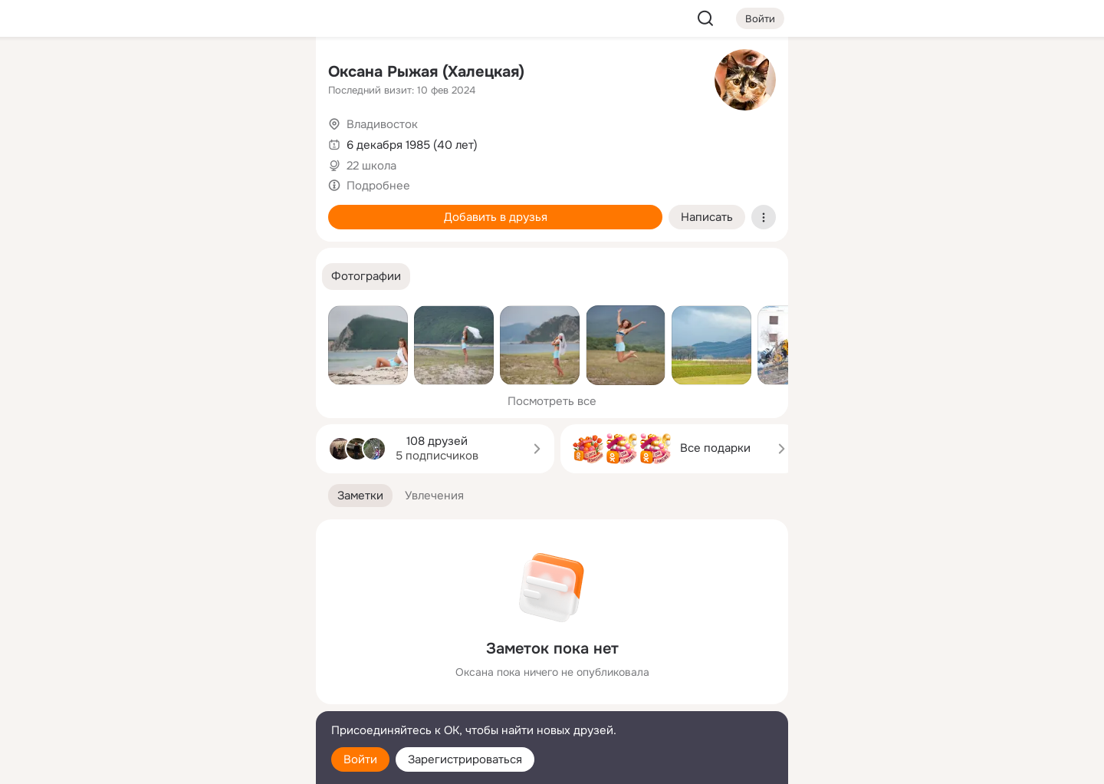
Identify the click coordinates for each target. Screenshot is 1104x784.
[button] (366, 276)
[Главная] (135, 73)
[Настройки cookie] (202, 763)
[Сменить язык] (202, 698)
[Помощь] (135, 276)
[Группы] (270, 73)
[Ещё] (202, 665)
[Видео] (270, 141)
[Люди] (202, 141)
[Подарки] (135, 208)
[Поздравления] (202, 208)
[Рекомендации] (202, 276)
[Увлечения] (202, 73)
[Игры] (270, 208)
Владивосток (382, 124)
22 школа (371, 165)
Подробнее (378, 186)
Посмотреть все (552, 401)
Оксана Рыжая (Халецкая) (426, 71)
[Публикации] (135, 141)
